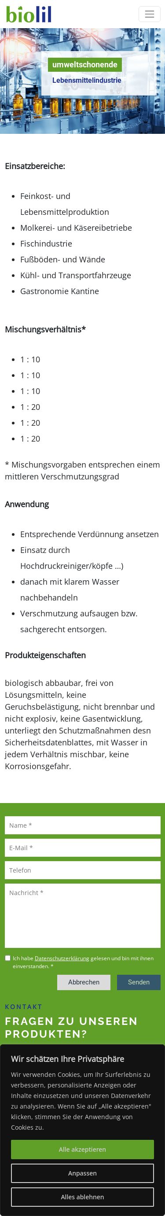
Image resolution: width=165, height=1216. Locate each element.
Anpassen (82, 1173)
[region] (82, 1130)
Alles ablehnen (82, 1197)
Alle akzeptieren (82, 1149)
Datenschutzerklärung (62, 958)
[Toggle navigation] (149, 14)
